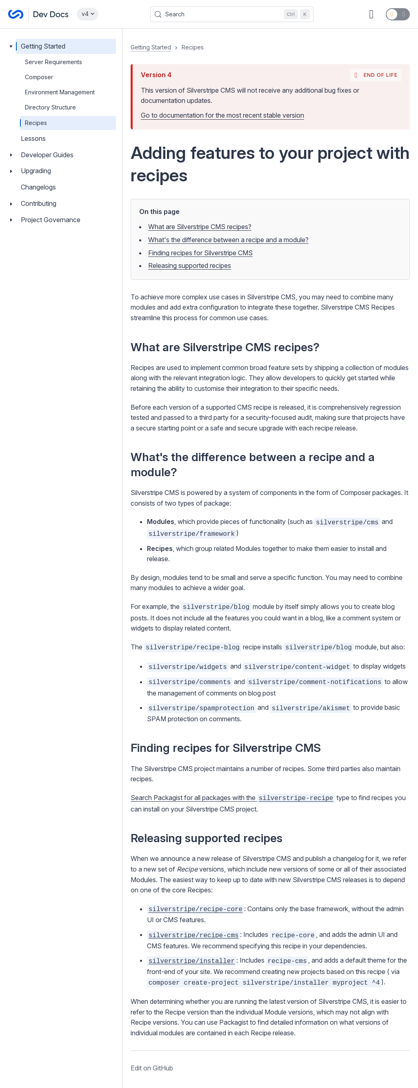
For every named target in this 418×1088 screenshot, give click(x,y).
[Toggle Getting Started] (11, 46)
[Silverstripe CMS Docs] (38, 14)
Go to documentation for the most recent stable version (222, 115)
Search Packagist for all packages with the (233, 798)
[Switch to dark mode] (398, 14)
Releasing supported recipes (189, 265)
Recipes (36, 122)
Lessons (33, 138)
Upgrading (36, 171)
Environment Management (60, 92)
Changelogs (38, 187)
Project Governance (50, 220)
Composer (39, 77)
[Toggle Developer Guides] (11, 155)
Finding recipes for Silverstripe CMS (200, 253)
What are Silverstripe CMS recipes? (199, 227)
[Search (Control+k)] (232, 14)
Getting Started (43, 46)
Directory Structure (50, 107)
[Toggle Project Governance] (11, 219)
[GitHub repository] (371, 14)
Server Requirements (53, 61)
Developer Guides (47, 155)
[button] (270, 558)
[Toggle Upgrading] (11, 170)
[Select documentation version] (87, 14)
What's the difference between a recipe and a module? (228, 240)
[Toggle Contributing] (11, 203)
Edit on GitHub (152, 1068)
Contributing (38, 203)
